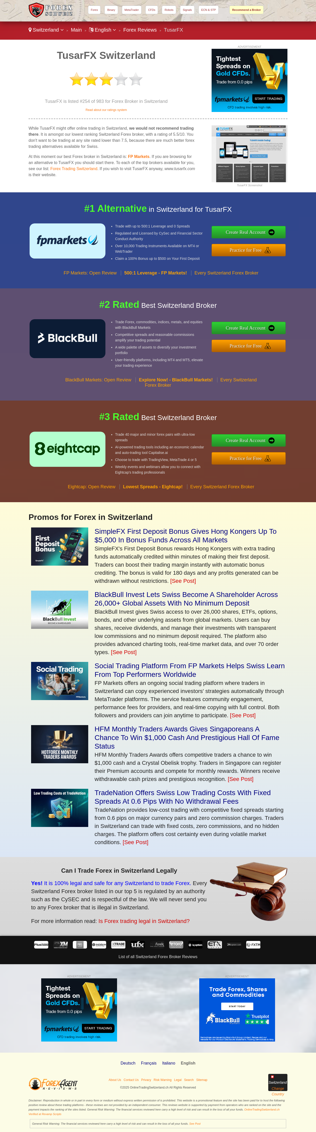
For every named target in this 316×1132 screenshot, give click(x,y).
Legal (178, 1080)
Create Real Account (252, 232)
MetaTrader (132, 9)
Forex (94, 9)
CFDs (151, 9)
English (102, 30)
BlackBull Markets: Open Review (98, 385)
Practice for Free (252, 249)
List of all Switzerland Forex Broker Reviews (158, 957)
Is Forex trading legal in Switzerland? (135, 919)
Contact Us (131, 1080)
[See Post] (183, 581)
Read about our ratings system (106, 110)
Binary (111, 9)
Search (189, 1080)
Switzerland (46, 30)
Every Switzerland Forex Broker (226, 279)
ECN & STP (208, 9)
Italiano (168, 1063)
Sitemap (201, 1080)
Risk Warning (163, 1080)
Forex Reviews (140, 30)
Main (76, 30)
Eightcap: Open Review (91, 492)
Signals (187, 9)
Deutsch (128, 1063)
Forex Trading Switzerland (73, 169)
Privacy (146, 1080)
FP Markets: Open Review (90, 279)
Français (148, 1063)
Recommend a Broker (246, 9)
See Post (195, 1123)
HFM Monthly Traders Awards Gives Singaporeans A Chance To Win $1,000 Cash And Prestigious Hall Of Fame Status (187, 737)
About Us (115, 1080)
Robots (169, 9)
